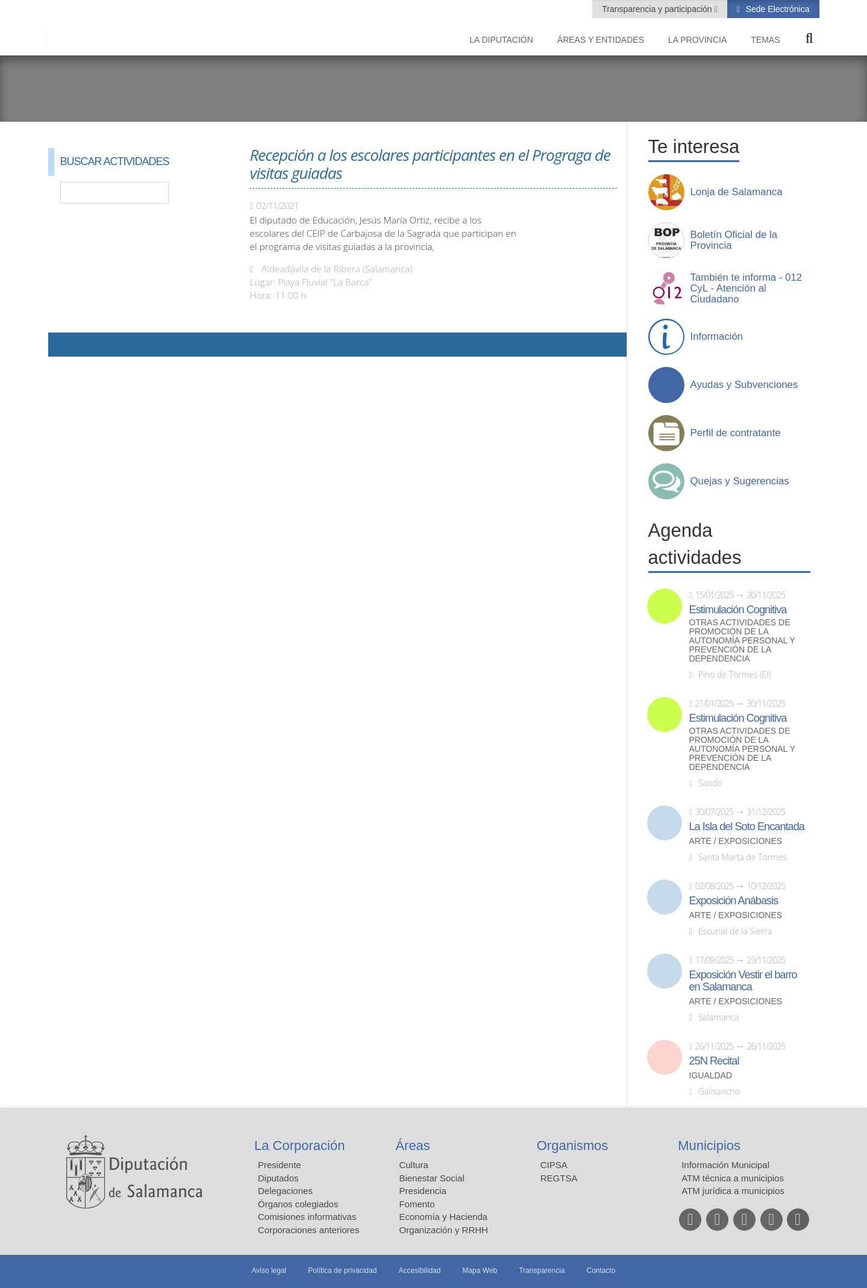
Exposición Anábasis (733, 901)
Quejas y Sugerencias (739, 481)
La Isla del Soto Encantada (746, 827)
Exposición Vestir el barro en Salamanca (743, 981)
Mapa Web (479, 1270)
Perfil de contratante (735, 433)
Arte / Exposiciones (736, 841)
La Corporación (299, 1145)
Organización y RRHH (443, 1230)
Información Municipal (725, 1165)
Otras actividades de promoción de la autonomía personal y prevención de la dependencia (742, 640)
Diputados (278, 1178)
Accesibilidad (419, 1270)
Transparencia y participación (658, 9)
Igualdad (711, 1075)
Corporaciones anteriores (308, 1230)
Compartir (63, 345)
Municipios (709, 1145)
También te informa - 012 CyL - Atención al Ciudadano (746, 288)
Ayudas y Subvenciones (744, 385)
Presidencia (422, 1191)
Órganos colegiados (298, 1204)
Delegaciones (285, 1191)
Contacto (601, 1270)
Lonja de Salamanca (736, 192)
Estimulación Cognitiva (738, 610)
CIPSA (554, 1165)
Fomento (416, 1204)
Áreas (412, 1145)
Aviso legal (268, 1270)
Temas (765, 40)
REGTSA (559, 1178)
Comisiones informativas (307, 1216)
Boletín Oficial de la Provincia (734, 240)
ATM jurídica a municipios (732, 1191)
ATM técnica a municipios (732, 1178)
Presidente (279, 1165)
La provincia (697, 40)
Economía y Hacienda (443, 1216)
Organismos (573, 1145)
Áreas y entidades (600, 40)
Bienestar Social (431, 1178)
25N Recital (714, 1061)
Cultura (413, 1165)
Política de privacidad (342, 1270)
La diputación (501, 40)
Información (716, 336)
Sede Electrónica (776, 9)
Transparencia (542, 1270)
